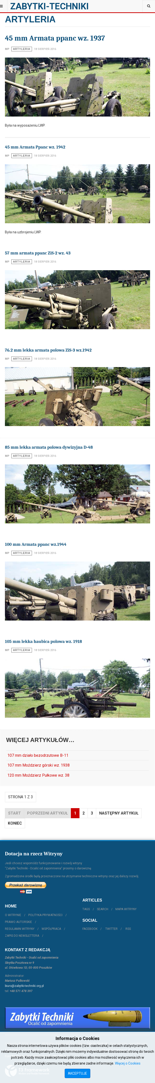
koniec (15, 823)
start (14, 813)
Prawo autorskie (18, 922)
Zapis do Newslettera (22, 935)
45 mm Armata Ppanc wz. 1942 (35, 147)
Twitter (111, 929)
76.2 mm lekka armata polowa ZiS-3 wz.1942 (48, 350)
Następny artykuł (119, 813)
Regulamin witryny (19, 929)
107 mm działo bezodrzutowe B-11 (37, 755)
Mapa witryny (126, 909)
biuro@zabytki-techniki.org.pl (24, 986)
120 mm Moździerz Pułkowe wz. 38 (38, 775)
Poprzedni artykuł (47, 813)
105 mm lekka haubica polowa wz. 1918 (43, 641)
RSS (128, 929)
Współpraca (51, 929)
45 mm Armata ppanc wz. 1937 (55, 38)
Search (102, 909)
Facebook (89, 929)
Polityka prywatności (45, 915)
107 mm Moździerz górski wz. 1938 (38, 765)
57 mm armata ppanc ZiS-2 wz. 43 (38, 253)
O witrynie (13, 915)
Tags (86, 909)
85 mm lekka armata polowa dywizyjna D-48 (49, 447)
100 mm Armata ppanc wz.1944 (35, 544)
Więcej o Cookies (127, 1063)
